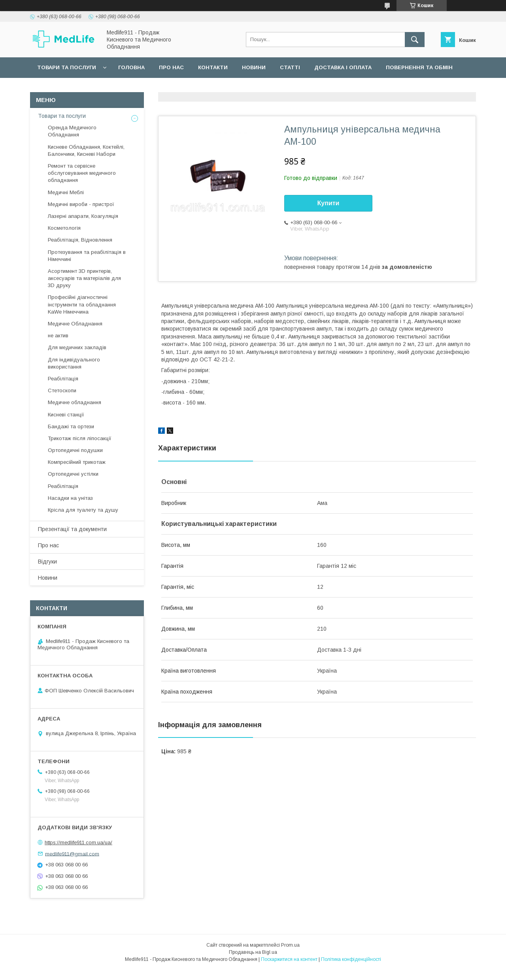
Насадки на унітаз (70, 498)
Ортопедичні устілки (73, 474)
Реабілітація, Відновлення (80, 240)
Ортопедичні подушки (75, 450)
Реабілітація (63, 379)
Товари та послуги (66, 67)
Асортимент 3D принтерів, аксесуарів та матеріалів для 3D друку (84, 278)
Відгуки (47, 561)
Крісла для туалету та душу (83, 510)
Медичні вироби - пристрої (81, 204)
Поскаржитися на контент (289, 959)
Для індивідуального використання (74, 363)
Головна (131, 67)
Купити (328, 203)
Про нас (171, 67)
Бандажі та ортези (71, 426)
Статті (290, 67)
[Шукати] (415, 39)
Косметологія (64, 228)
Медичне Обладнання (75, 324)
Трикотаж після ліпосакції (79, 438)
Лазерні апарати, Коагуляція (83, 216)
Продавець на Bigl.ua (253, 952)
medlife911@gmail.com (72, 854)
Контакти (213, 67)
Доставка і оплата (343, 67)
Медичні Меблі (66, 192)
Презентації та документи (72, 529)
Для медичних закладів (77, 347)
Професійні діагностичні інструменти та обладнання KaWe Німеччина (82, 304)
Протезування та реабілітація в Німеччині (87, 255)
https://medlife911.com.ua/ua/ (78, 842)
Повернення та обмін (419, 67)
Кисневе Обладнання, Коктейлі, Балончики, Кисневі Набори (86, 150)
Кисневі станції (66, 415)
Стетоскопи (62, 390)
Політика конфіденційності (351, 959)
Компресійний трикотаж (77, 462)
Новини (254, 67)
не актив (58, 335)
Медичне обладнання (74, 402)
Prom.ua (290, 945)
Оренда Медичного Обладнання (72, 131)
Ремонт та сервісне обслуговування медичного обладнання (82, 173)
